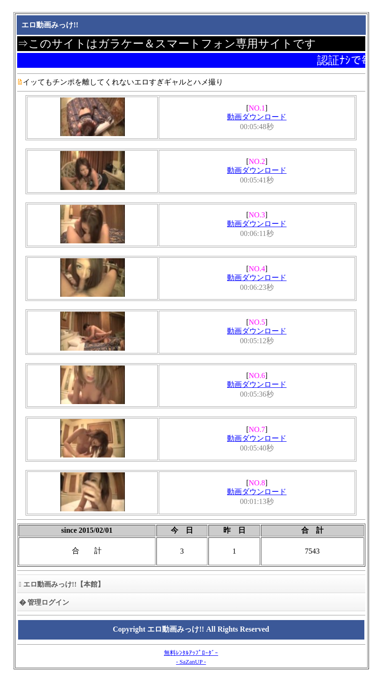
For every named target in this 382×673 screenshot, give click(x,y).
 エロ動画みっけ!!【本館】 (61, 584)
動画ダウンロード (256, 117)
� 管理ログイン (44, 602)
